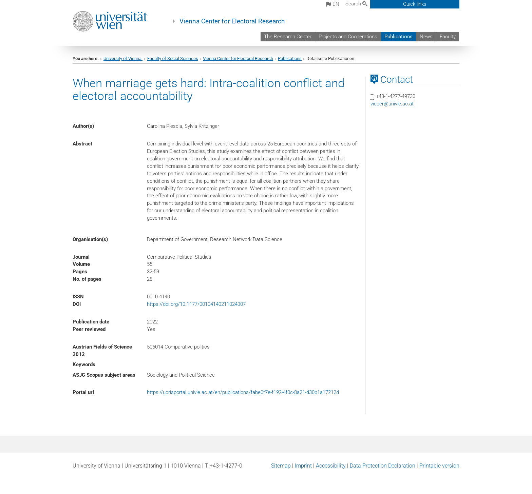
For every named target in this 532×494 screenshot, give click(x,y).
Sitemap (281, 465)
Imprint (303, 465)
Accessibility (331, 465)
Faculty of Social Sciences (172, 58)
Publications (398, 37)
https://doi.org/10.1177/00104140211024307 (196, 304)
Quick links (414, 4)
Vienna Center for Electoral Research (232, 21)
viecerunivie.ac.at (392, 104)
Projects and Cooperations (348, 37)
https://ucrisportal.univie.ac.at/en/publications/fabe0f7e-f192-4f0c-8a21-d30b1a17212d (243, 392)
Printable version (439, 465)
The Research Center (287, 37)
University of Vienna (122, 58)
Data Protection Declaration (382, 465)
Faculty (448, 37)
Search (356, 4)
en (332, 4)
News (426, 37)
